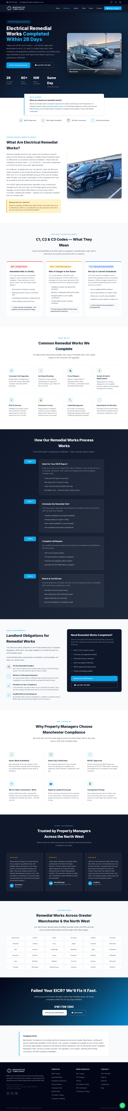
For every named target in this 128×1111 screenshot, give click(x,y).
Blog (83, 8)
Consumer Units (57, 1088)
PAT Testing (80, 1074)
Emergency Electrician (59, 1081)
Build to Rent (56, 1091)
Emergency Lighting (58, 1098)
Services (66, 8)
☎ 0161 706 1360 (11, 2)
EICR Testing (56, 1074)
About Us (104, 1081)
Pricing (78, 1081)
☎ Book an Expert (112, 8)
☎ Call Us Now (77, 1013)
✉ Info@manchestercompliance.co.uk (31, 2)
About (76, 8)
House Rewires (57, 1084)
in (120, 2)
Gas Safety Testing (82, 1084)
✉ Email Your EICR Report (83, 678)
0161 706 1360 (64, 1007)
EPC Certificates (81, 1088)
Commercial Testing (82, 1091)
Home (58, 8)
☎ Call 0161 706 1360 (43, 65)
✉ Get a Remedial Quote (18, 65)
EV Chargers (80, 1077)
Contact (99, 8)
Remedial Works (57, 1077)
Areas (91, 8)
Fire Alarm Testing (58, 1095)
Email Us (103, 1077)
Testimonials (105, 1084)
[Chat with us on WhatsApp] (122, 1105)
